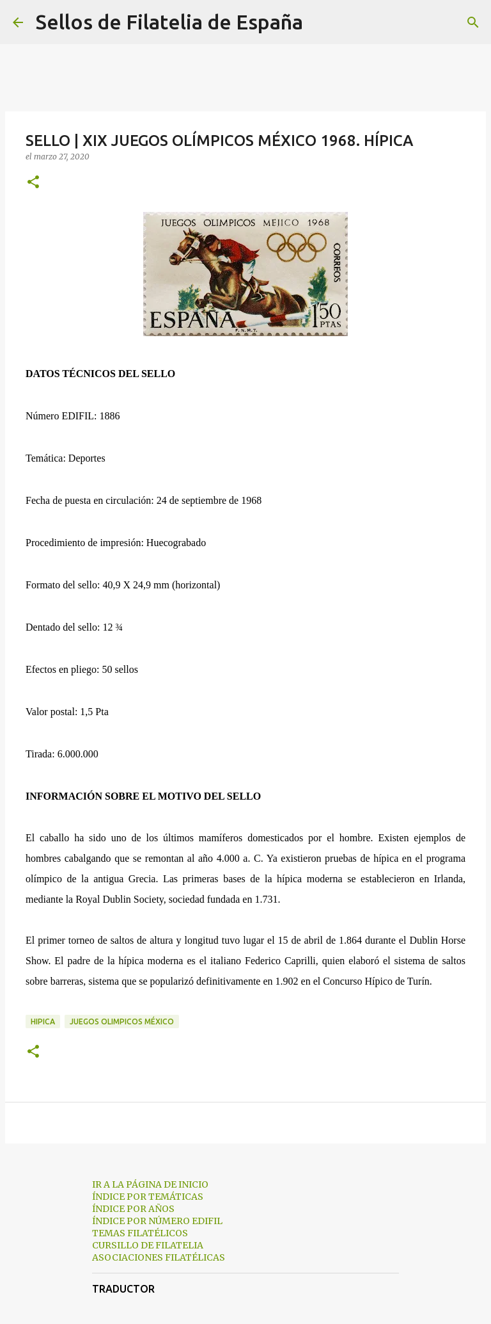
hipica (43, 1021)
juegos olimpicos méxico (122, 1021)
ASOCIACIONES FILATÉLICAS (158, 1257)
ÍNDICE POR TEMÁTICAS (147, 1196)
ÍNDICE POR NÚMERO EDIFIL (157, 1221)
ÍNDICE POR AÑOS (133, 1209)
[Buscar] (321, 22)
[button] (33, 182)
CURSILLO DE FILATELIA (147, 1245)
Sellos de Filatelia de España (169, 21)
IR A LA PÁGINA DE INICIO (150, 1184)
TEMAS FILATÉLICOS (140, 1233)
